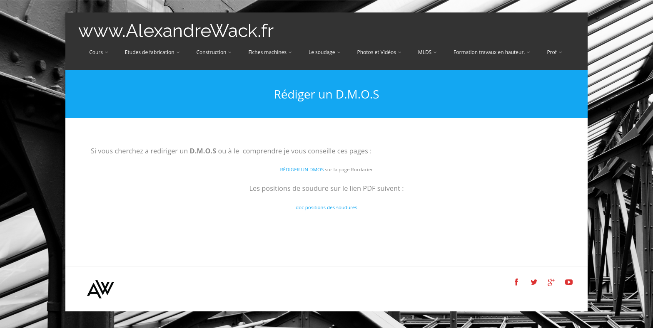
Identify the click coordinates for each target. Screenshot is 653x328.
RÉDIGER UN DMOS (302, 169)
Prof (554, 52)
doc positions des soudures (326, 207)
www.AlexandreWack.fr (176, 30)
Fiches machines (270, 52)
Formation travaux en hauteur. (492, 52)
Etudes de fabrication (152, 52)
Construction (214, 52)
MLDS (427, 52)
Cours (98, 52)
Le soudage (325, 52)
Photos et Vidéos (379, 52)
